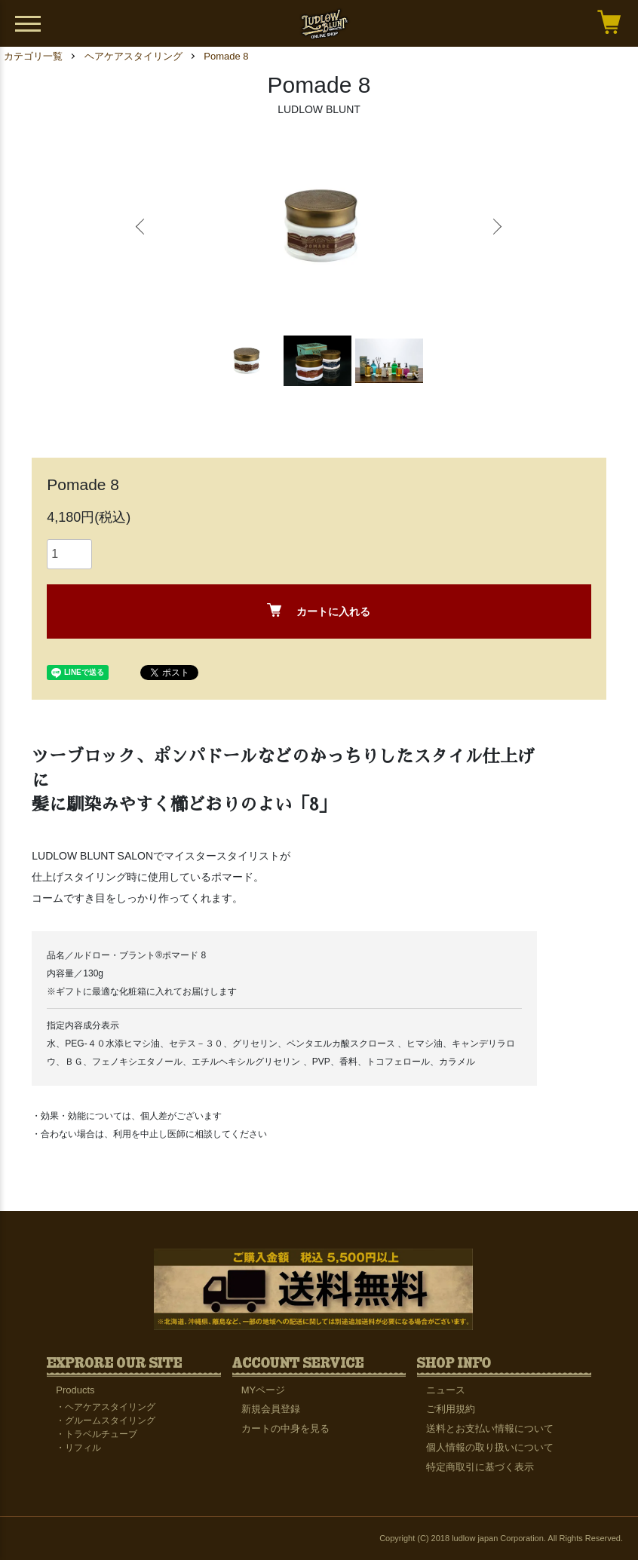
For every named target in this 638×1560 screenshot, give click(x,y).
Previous (141, 227)
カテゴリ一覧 (33, 56)
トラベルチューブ (101, 1434)
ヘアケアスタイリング (133, 56)
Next (496, 227)
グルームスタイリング (110, 1420)
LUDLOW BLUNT (319, 109)
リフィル (83, 1447)
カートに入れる (318, 610)
